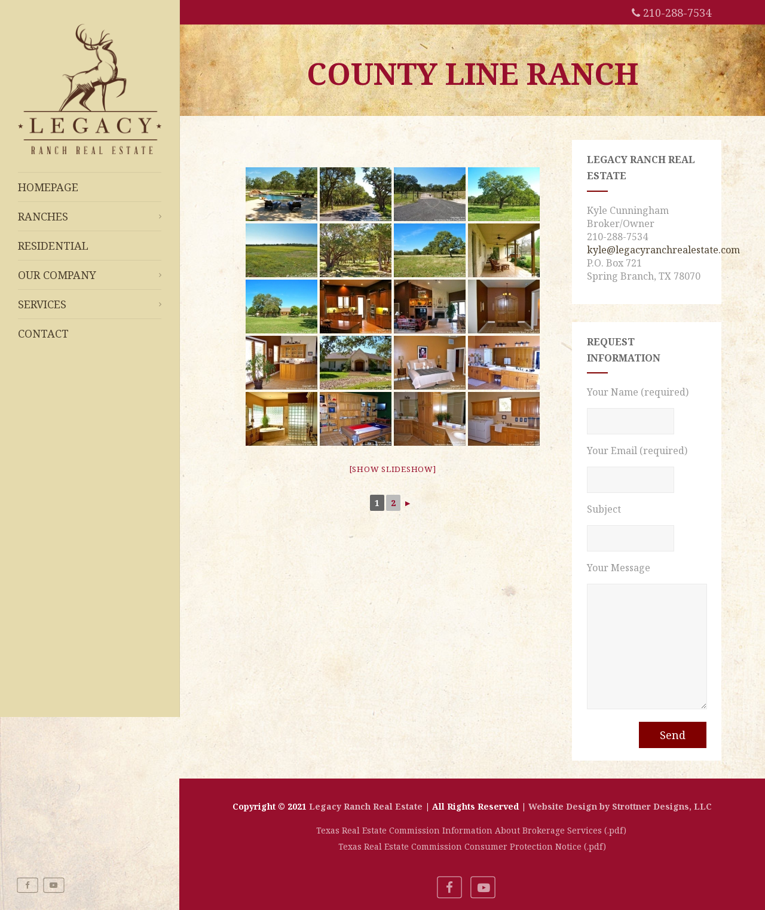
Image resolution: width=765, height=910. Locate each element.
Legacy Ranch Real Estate (366, 806)
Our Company (89, 275)
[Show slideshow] (392, 469)
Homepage (48, 187)
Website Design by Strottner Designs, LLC (620, 806)
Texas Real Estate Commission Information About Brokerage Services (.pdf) (472, 830)
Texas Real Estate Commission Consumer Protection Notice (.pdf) (472, 846)
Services (89, 304)
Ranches (89, 216)
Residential (53, 245)
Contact (43, 333)
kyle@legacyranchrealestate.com (663, 249)
